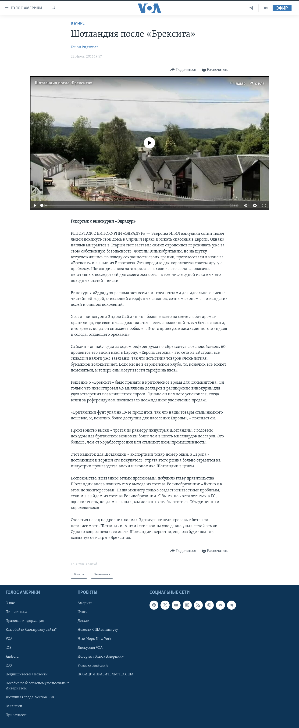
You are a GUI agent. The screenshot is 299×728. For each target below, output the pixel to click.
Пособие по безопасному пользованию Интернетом (37, 685)
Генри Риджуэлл (84, 47)
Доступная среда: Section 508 (30, 697)
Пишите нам (16, 612)
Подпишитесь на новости (27, 674)
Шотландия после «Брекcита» (63, 83)
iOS (8, 648)
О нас (10, 603)
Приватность (16, 715)
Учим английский (93, 665)
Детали (83, 621)
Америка (85, 603)
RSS (9, 665)
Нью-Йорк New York (94, 639)
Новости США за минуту (98, 630)
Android (12, 657)
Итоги (83, 612)
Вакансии (14, 706)
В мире (78, 23)
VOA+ (10, 639)
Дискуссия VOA (90, 648)
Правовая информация (25, 621)
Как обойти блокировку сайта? (31, 630)
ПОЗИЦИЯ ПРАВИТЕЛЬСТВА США (105, 674)
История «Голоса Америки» (101, 657)
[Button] (183, 70)
